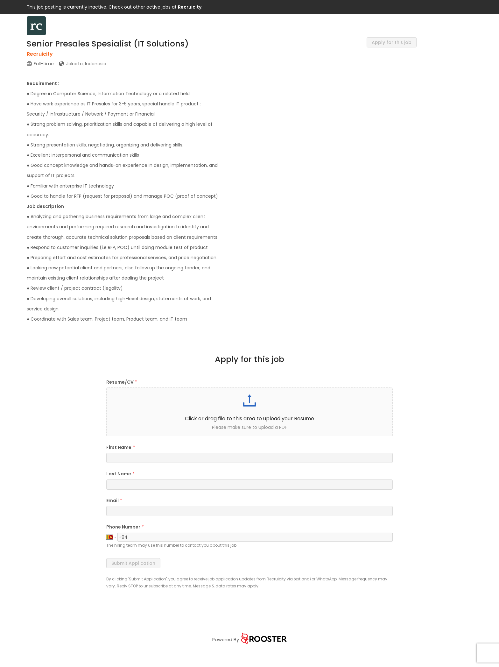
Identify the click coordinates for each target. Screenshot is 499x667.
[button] (249, 412)
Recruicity (189, 7)
